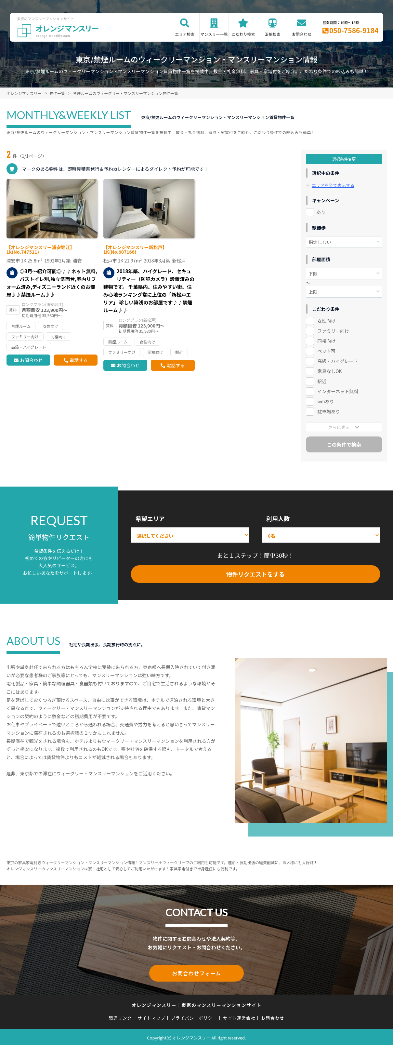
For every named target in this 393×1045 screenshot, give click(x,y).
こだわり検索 (243, 34)
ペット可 (326, 351)
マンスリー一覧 (214, 34)
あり (320, 212)
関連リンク (120, 1016)
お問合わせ (301, 34)
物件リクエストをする (255, 574)
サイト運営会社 (239, 1016)
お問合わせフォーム (196, 972)
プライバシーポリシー (194, 1016)
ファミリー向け (333, 331)
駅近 (321, 381)
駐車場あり (328, 411)
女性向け (326, 320)
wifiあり (325, 401)
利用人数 (278, 518)
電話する (79, 360)
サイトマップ (151, 1016)
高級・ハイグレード (337, 361)
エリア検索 (184, 34)
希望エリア (150, 518)
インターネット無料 (337, 391)
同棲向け (326, 341)
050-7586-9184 (354, 30)
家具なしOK (329, 371)
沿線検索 (272, 34)
